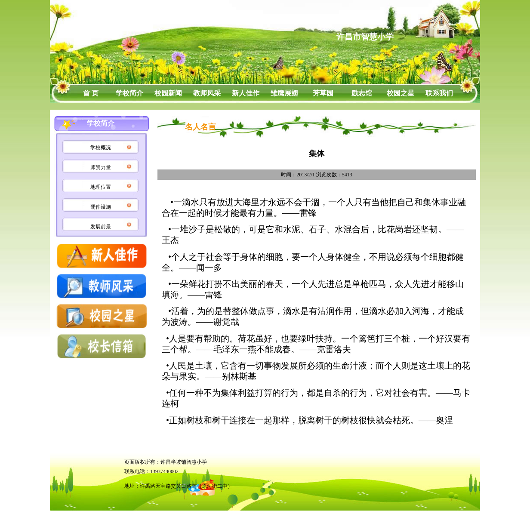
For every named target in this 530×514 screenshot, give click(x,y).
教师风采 (207, 93)
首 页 (91, 93)
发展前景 (100, 227)
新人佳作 (245, 93)
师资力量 (100, 167)
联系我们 (439, 93)
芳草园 (323, 93)
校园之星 (400, 93)
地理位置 (100, 187)
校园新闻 (168, 93)
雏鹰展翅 (284, 93)
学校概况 (100, 148)
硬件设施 (100, 207)
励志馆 (361, 93)
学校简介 (129, 93)
